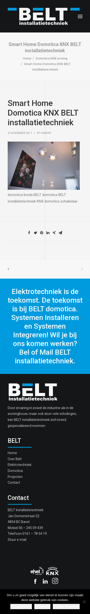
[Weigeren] (84, 601)
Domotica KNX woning (51, 58)
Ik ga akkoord (21, 606)
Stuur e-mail (17, 540)
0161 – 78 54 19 (35, 534)
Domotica (15, 471)
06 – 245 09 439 (31, 528)
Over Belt (15, 459)
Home (27, 58)
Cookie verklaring (66, 606)
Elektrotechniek (19, 465)
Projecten (15, 477)
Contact (14, 482)
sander (46, 133)
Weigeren (42, 606)
